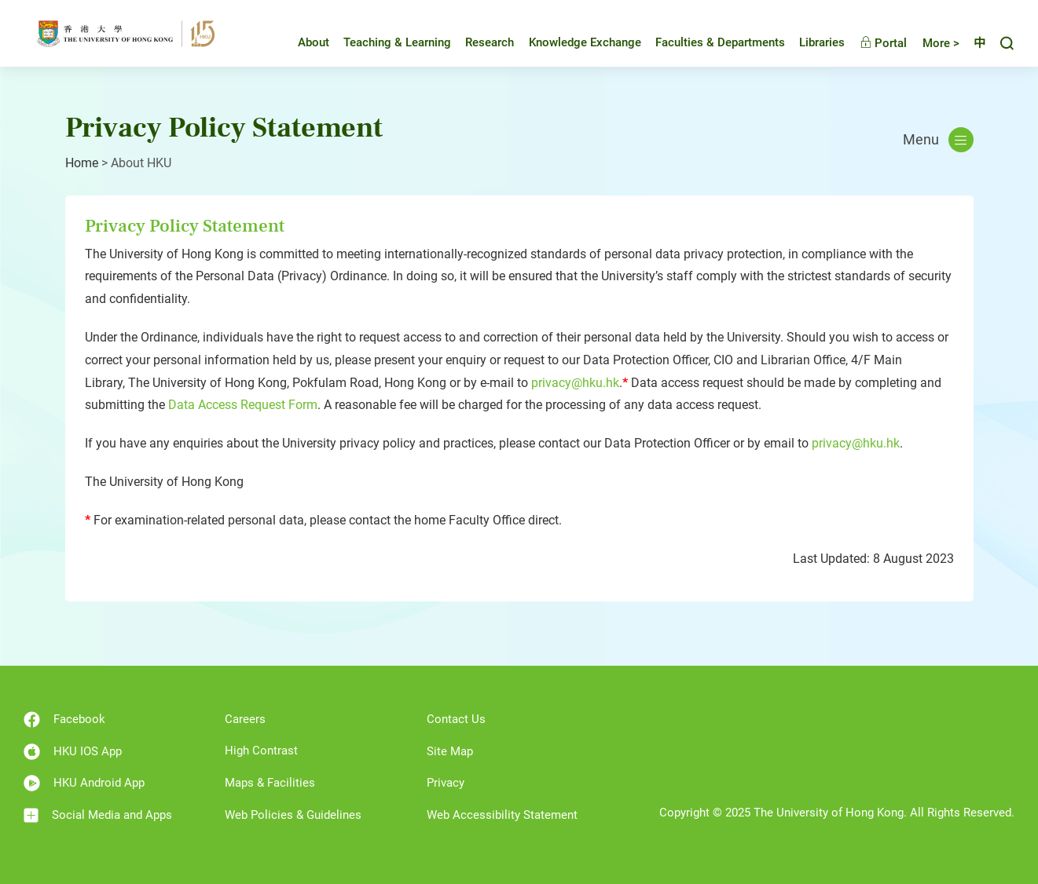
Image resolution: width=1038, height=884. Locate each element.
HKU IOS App (73, 751)
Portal (871, 43)
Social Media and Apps (98, 815)
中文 (973, 43)
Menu (938, 139)
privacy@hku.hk (575, 382)
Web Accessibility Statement (502, 815)
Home (81, 162)
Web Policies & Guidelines (293, 815)
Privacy (445, 783)
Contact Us (456, 719)
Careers (245, 719)
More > (929, 43)
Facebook (64, 719)
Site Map (450, 751)
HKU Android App (84, 783)
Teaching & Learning (385, 42)
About (301, 42)
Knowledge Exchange (573, 42)
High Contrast (261, 750)
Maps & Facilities (270, 783)
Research (477, 42)
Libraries (810, 42)
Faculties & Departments (708, 42)
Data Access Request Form (242, 404)
